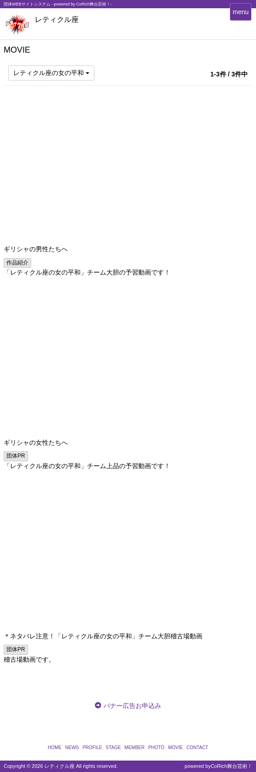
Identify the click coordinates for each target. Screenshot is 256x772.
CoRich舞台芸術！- (94, 4)
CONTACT (197, 747)
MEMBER (135, 747)
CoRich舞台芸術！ (231, 766)
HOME (54, 747)
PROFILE (92, 747)
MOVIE (175, 747)
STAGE (113, 747)
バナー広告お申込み (132, 705)
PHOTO (156, 747)
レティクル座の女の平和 (51, 72)
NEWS (72, 747)
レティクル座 (57, 19)
